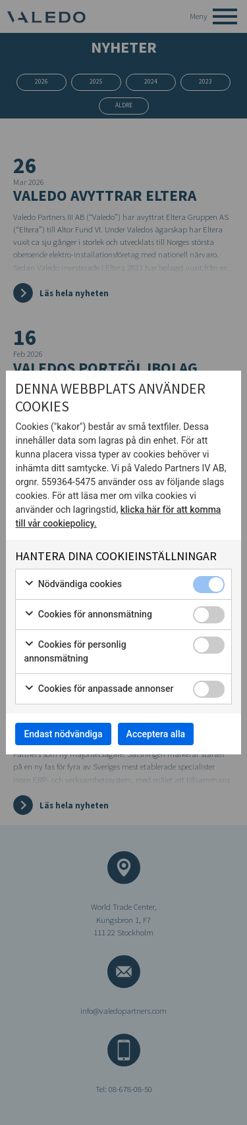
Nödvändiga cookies (73, 584)
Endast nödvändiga (63, 734)
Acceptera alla (155, 734)
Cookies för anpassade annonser (98, 689)
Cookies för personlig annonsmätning (75, 651)
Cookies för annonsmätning (87, 615)
